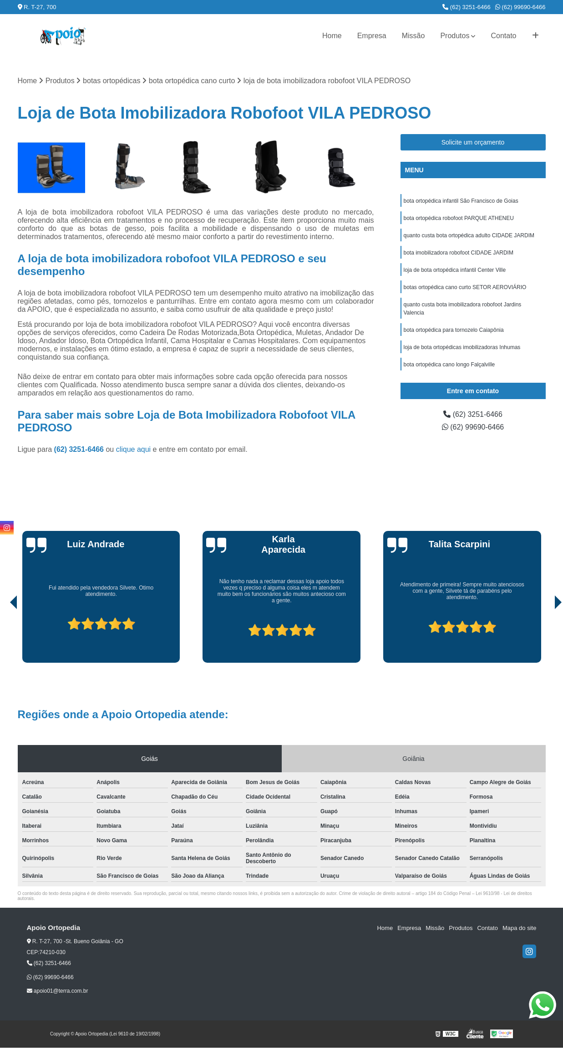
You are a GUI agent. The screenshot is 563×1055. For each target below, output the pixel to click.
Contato (503, 36)
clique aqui (133, 449)
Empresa (371, 36)
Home (332, 36)
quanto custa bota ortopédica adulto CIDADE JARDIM (469, 235)
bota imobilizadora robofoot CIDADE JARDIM (458, 253)
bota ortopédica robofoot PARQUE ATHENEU (459, 218)
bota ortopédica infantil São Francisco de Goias (461, 201)
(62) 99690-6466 (520, 7)
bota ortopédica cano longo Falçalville (449, 364)
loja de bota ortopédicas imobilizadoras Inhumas (462, 347)
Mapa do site (519, 928)
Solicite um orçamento (473, 142)
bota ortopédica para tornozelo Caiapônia (454, 330)
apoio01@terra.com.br (57, 991)
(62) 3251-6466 (466, 7)
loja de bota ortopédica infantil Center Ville (455, 270)
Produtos (454, 36)
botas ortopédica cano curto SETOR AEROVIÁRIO (465, 287)
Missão (413, 36)
